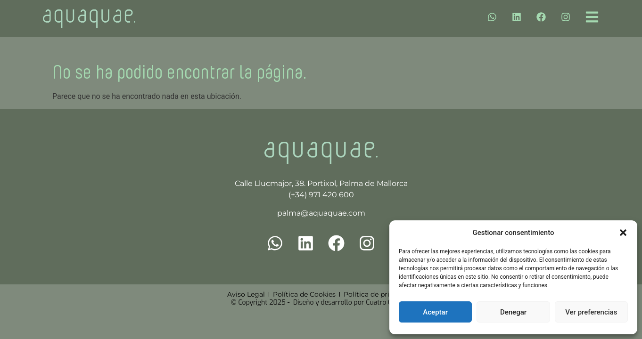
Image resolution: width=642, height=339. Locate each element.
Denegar (513, 312)
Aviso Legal (246, 294)
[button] (623, 232)
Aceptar (435, 312)
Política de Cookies (304, 294)
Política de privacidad (379, 294)
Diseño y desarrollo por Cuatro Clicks (349, 302)
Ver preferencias (591, 312)
